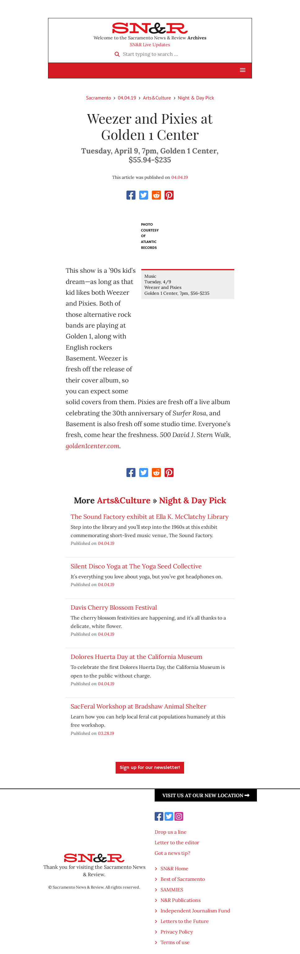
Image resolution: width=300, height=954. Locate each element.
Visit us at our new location (205, 795)
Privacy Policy (177, 932)
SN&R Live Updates (150, 44)
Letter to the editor (177, 842)
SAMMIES (172, 889)
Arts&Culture (157, 98)
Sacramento (98, 98)
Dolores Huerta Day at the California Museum (136, 656)
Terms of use (175, 942)
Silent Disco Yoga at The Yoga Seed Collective (136, 566)
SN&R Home (174, 868)
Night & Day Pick (196, 98)
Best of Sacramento (183, 879)
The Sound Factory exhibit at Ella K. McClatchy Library (150, 516)
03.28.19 (106, 733)
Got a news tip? (172, 853)
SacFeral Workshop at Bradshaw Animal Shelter (138, 706)
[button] (243, 70)
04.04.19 (127, 98)
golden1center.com (92, 446)
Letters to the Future (185, 921)
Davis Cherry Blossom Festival (114, 607)
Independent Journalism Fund (195, 911)
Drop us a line (171, 832)
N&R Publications (181, 900)
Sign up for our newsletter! (150, 768)
